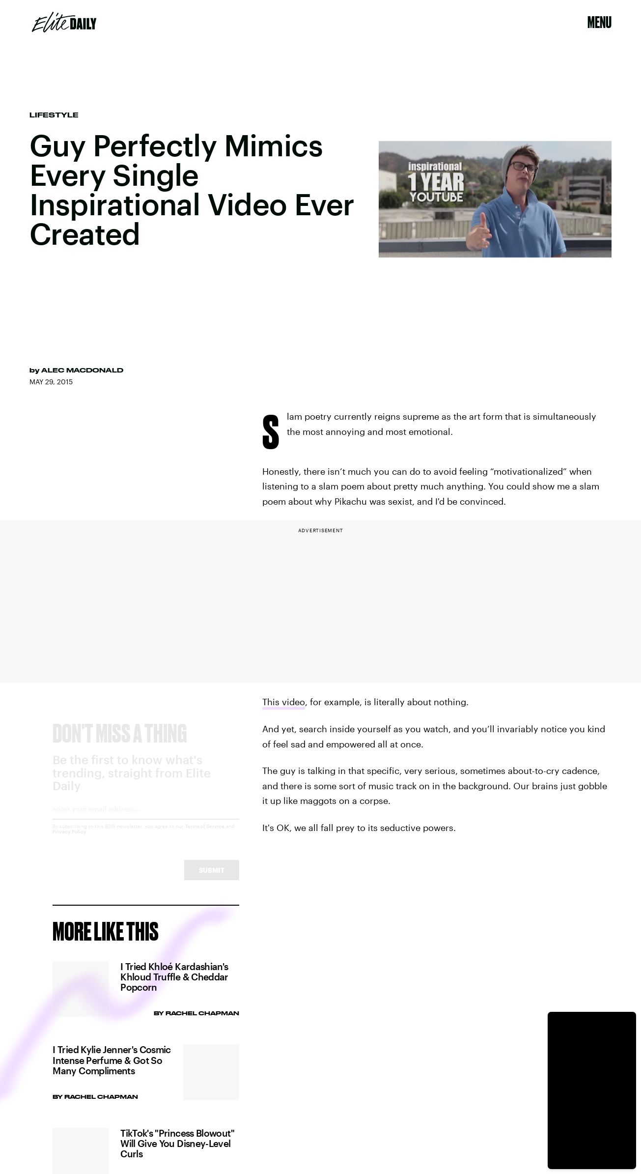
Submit (211, 879)
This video (283, 701)
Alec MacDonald (82, 370)
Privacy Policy (69, 840)
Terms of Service (204, 835)
